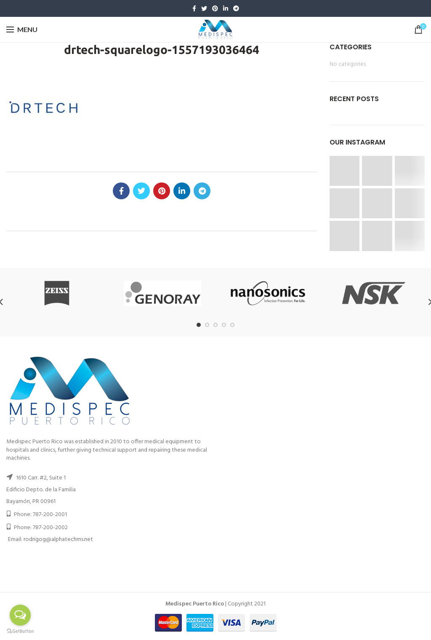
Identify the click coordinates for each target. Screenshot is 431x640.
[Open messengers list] (20, 615)
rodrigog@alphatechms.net (58, 539)
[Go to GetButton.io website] (20, 631)
